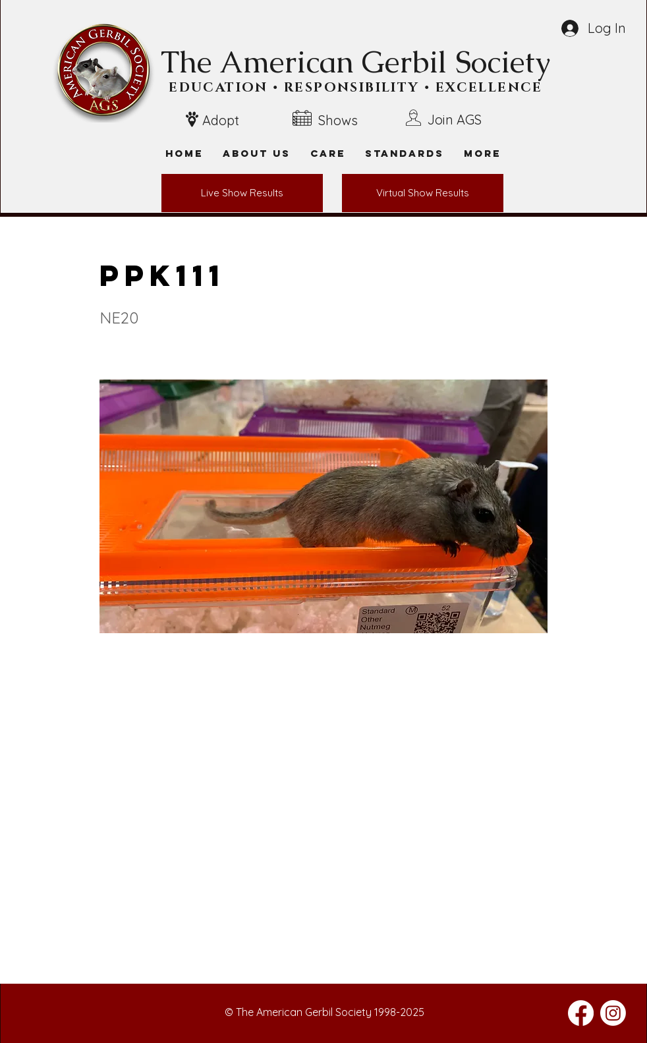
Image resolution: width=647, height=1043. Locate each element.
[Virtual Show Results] (422, 193)
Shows (338, 120)
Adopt (220, 120)
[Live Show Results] (242, 193)
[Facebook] (581, 1013)
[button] (482, 153)
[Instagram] (613, 1013)
